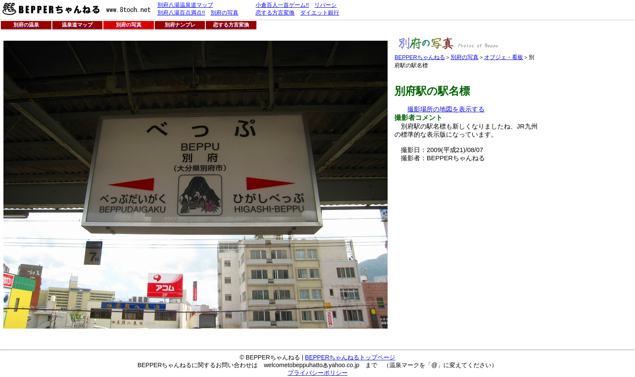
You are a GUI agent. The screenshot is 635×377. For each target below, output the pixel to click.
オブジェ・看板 (503, 57)
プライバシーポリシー (318, 372)
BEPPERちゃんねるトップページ (350, 357)
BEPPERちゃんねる (419, 57)
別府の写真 (465, 57)
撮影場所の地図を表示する (446, 109)
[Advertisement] (466, 222)
